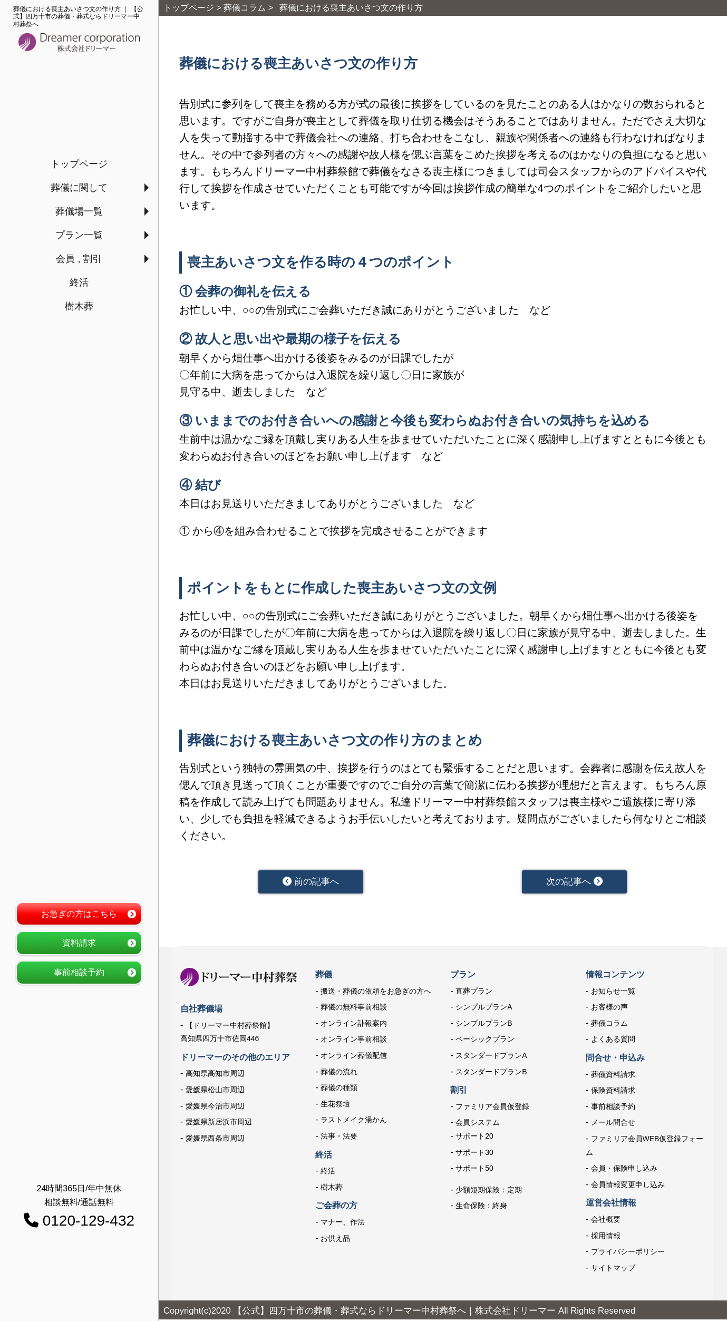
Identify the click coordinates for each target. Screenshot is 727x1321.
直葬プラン (473, 992)
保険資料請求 (613, 1091)
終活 (79, 282)
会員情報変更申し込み (628, 1185)
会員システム (477, 1124)
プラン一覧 (79, 235)
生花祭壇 (335, 1105)
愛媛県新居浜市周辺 (219, 1123)
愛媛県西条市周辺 (215, 1139)
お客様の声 (609, 1008)
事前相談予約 (79, 972)
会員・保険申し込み (624, 1169)
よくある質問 (613, 1040)
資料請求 (79, 942)
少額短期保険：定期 (488, 1191)
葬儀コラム (609, 1024)
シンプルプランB (483, 1024)
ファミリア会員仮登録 (492, 1107)
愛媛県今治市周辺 (215, 1107)
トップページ (79, 164)
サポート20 (474, 1137)
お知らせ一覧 (613, 992)
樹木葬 (79, 306)
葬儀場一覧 (79, 211)
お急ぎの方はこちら (79, 913)
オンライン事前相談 (354, 1040)
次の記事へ (574, 882)
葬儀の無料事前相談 (354, 1008)
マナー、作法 (343, 1223)
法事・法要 (339, 1137)
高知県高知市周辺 (215, 1075)
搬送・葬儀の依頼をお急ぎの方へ (376, 992)
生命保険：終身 (481, 1207)
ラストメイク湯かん (354, 1121)
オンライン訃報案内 (354, 1024)
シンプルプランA (483, 1008)
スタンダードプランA (491, 1056)
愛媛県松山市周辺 (215, 1090)
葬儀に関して (79, 187)
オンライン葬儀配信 (354, 1056)
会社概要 (606, 1220)
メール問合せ (613, 1124)
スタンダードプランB (491, 1073)
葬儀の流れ (339, 1073)
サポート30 (474, 1153)
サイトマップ (613, 1269)
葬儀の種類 (339, 1088)
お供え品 (335, 1239)
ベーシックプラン (485, 1040)
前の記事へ (311, 882)
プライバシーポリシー (628, 1252)
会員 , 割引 (79, 259)
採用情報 (606, 1236)
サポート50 (474, 1169)
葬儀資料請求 (613, 1075)
